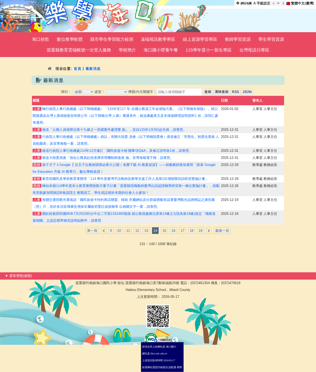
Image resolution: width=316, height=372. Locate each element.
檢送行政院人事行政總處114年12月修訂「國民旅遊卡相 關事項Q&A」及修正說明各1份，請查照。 (117, 150)
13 (146, 230)
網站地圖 (246, 3)
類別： (66, 92)
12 (137, 230)
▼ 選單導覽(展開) (18, 276)
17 (182, 230)
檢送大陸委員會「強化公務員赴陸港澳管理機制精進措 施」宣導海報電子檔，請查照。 (107, 158)
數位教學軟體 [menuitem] (70, 39)
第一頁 (92, 230)
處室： (100, 92)
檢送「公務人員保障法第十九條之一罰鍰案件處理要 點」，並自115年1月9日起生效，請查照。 (114, 129)
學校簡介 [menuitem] (127, 50)
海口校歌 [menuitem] (40, 39)
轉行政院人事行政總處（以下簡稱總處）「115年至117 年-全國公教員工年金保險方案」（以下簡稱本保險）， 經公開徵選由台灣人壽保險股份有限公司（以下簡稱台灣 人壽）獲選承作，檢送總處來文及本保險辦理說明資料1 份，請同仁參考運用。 (125, 115)
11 (128, 230)
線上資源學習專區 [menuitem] (200, 39)
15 (164, 230)
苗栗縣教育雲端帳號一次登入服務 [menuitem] (79, 50)
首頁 (77, 69)
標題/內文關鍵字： (142, 92)
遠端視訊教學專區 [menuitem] (158, 39)
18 (192, 230)
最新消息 (93, 69)
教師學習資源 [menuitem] (238, 39)
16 (173, 230)
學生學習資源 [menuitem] (271, 39)
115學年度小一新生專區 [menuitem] (208, 50)
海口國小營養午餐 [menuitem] (161, 50)
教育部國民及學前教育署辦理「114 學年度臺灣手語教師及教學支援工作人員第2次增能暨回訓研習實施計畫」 (125, 179)
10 (119, 230)
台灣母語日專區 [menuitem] (254, 50)
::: (2, 276)
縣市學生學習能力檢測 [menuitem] (111, 39)
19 (201, 230)
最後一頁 (222, 230)
